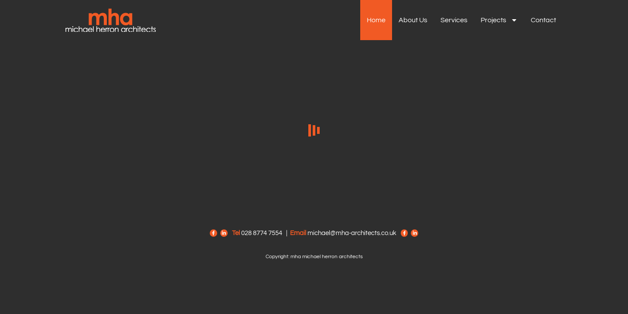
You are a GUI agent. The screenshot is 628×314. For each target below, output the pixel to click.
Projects (499, 20)
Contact (543, 20)
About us (413, 20)
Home (376, 20)
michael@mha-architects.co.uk (351, 233)
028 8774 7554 (261, 233)
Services (454, 20)
